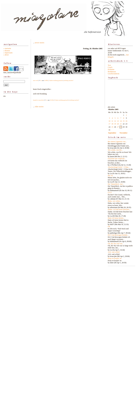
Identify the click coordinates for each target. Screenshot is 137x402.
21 (121, 124)
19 (115, 124)
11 (112, 121)
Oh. (109, 226)
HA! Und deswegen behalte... (118, 235)
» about (6, 55)
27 (118, 127)
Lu (41, 80)
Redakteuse (112, 72)
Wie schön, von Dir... (115, 150)
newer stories (39, 43)
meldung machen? (68, 80)
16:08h (46, 80)
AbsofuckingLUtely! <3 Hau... (119, 167)
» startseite (7, 48)
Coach (110, 67)
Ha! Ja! (110, 176)
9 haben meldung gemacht (61, 100)
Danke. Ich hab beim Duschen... (119, 209)
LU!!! (110, 192)
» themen (6, 51)
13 (118, 121)
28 (120, 127)
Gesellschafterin (113, 74)
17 (109, 124)
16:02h (51, 100)
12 (115, 121)
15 (123, 121)
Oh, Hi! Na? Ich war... (116, 244)
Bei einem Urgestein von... (117, 142)
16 (126, 121)
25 (112, 127)
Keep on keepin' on (114, 258)
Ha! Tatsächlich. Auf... (116, 184)
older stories (39, 107)
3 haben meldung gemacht (56, 80)
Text (109, 65)
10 (109, 121)
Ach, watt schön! (114, 252)
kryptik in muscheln (38, 100)
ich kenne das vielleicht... (117, 159)
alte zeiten (120, 184)
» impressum (8, 53)
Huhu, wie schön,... (114, 201)
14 (121, 121)
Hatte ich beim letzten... (116, 218)
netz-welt (35, 80)
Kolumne (111, 69)
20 (118, 124)
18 (112, 124)
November (123, 133)
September (112, 133)
